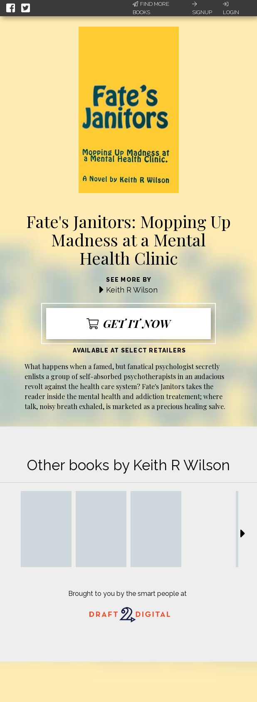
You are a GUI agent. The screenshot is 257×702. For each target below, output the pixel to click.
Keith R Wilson (132, 289)
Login (231, 8)
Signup (202, 8)
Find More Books (151, 8)
